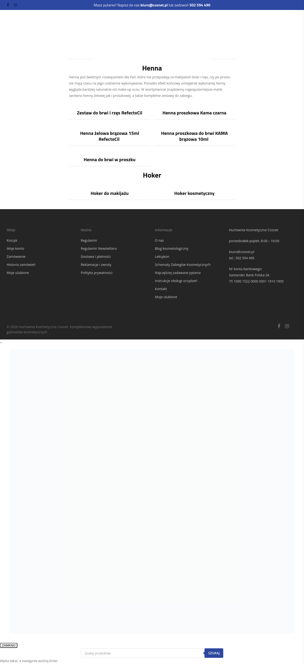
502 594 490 (245, 258)
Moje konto (15, 248)
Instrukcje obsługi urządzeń (176, 280)
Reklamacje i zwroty (96, 264)
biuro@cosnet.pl (241, 252)
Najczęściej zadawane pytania (178, 272)
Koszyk (12, 240)
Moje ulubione (18, 272)
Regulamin (89, 240)
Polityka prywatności (97, 272)
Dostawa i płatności (96, 256)
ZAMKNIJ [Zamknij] (8, 645)
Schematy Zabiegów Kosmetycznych (182, 264)
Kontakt (161, 289)
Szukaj (214, 653)
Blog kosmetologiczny (171, 248)
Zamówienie (16, 256)
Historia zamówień (21, 264)
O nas (159, 240)
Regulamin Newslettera (99, 248)
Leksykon (162, 256)
